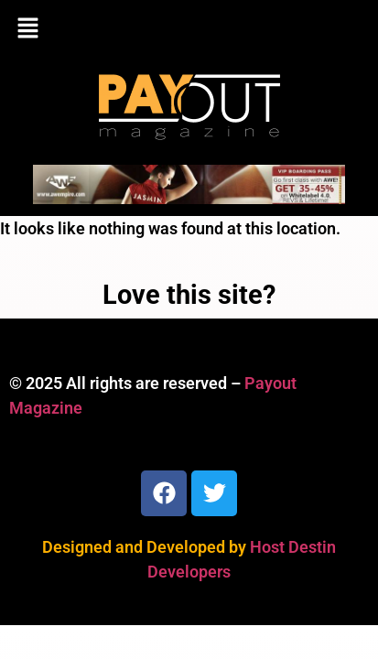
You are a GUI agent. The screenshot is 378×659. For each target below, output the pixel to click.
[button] (189, 29)
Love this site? (189, 294)
